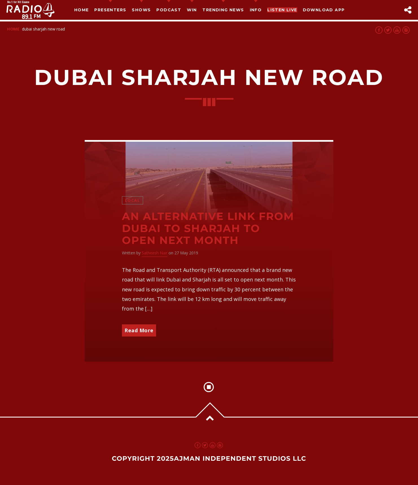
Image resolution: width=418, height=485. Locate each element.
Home (81, 9)
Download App (324, 9)
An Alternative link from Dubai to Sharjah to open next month (208, 228)
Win (192, 9)
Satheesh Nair (154, 252)
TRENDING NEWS (223, 9)
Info (256, 9)
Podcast (168, 9)
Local (132, 200)
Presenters (110, 9)
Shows (141, 9)
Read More (139, 330)
